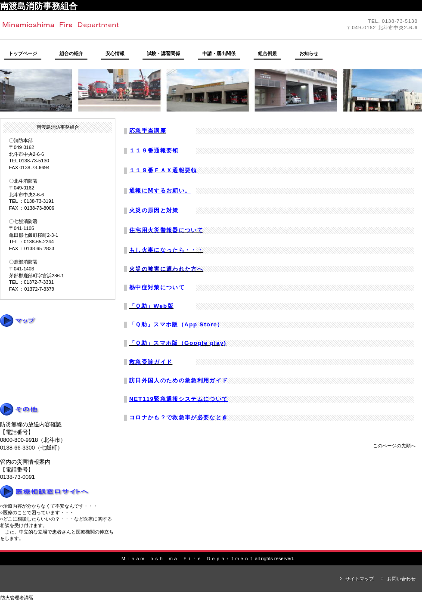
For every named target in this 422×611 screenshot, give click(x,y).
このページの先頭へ (394, 445)
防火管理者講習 (17, 597)
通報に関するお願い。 (160, 190)
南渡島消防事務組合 (118, 25)
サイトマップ (359, 578)
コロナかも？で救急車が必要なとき (178, 417)
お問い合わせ (401, 578)
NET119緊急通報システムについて (178, 399)
